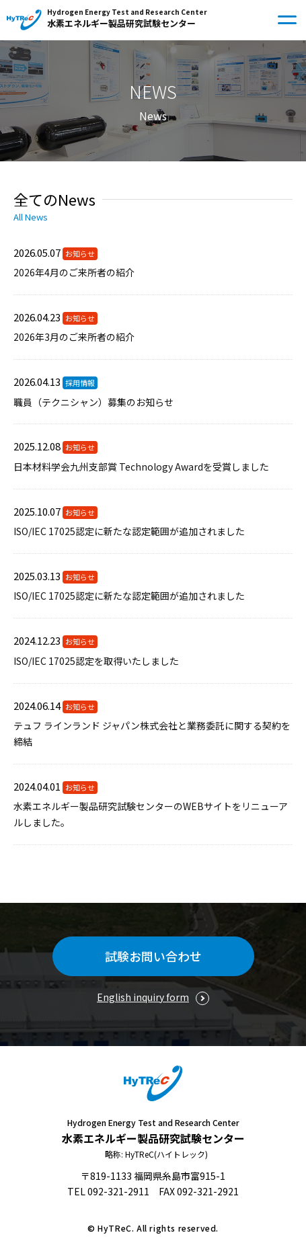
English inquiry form (143, 997)
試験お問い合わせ (153, 956)
